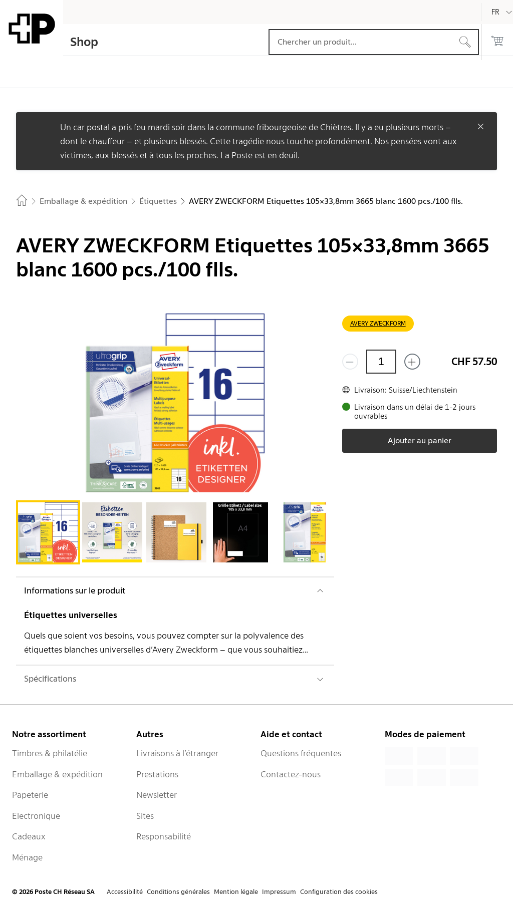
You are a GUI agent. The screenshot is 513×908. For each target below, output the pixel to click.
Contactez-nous (291, 774)
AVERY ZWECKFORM (378, 323)
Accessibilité (125, 891)
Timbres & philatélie (49, 753)
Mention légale (236, 891)
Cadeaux (29, 836)
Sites (145, 816)
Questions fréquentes (301, 753)
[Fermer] (481, 126)
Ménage (27, 857)
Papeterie (30, 795)
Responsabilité (163, 836)
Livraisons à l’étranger (177, 753)
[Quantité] (381, 362)
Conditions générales (178, 891)
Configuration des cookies (339, 891)
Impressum (279, 891)
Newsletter (156, 795)
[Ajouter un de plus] (412, 362)
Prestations (157, 774)
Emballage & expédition (57, 774)
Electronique (36, 816)
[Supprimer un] (350, 362)
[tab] (48, 532)
